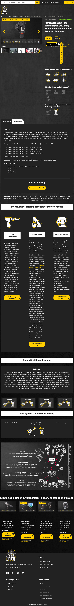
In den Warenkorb (61, 53)
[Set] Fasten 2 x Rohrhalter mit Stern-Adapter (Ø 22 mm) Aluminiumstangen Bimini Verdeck (46, 526)
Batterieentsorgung (46, 598)
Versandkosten (5, 539)
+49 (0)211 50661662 (46, 564)
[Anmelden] (45, 2)
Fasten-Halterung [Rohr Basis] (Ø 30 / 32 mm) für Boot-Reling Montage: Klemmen (65, 526)
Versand (10, 587)
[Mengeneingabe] (50, 44)
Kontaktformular (45, 561)
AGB (41, 584)
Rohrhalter (21, 16)
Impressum (43, 589)
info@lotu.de (44, 567)
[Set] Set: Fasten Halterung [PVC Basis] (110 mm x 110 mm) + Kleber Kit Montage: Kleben (27, 526)
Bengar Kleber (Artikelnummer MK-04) (37, 267)
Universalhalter (13, 16)
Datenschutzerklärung (46, 587)
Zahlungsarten (12, 584)
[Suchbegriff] (18, 2)
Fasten (5, 16)
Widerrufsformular (46, 595)
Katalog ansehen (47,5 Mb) (37, 188)
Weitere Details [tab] (18, 121)
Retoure (10, 589)
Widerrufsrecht (44, 592)
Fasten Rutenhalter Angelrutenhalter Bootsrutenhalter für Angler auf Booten (8, 524)
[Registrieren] (55, 2)
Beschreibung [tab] (7, 121)
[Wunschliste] (62, 2)
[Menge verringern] (56, 45)
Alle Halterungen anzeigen (13, 298)
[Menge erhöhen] (56, 43)
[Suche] (37, 2)
